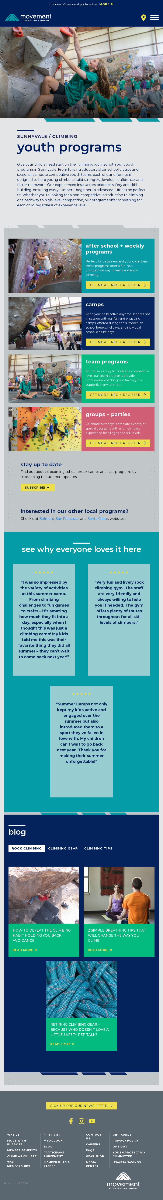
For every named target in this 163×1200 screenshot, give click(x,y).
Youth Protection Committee (129, 1154)
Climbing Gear (63, 856)
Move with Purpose (16, 1142)
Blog (48, 1146)
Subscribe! (35, 496)
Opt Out (120, 1146)
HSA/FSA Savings (127, 1162)
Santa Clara (97, 527)
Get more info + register (115, 358)
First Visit (53, 1134)
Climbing (64, 136)
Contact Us (93, 1136)
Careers (93, 1144)
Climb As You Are (22, 1156)
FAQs (90, 1150)
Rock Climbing (27, 856)
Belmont (46, 527)
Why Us (13, 1134)
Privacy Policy (126, 1140)
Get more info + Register (115, 301)
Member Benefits (22, 1150)
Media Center (92, 1164)
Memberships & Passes (57, 1164)
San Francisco (67, 527)
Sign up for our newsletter (79, 1106)
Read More (23, 958)
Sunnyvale (32, 136)
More (104, 4)
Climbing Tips (98, 856)
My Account (54, 1140)
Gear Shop (95, 1156)
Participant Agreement (54, 1154)
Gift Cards (122, 1134)
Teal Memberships (18, 1164)
